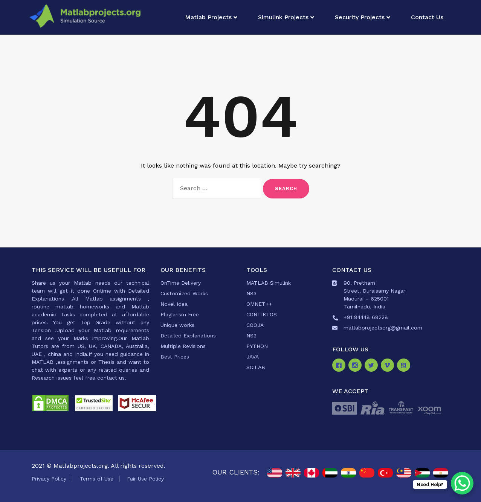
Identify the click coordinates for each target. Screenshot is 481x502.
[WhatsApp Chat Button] (462, 483)
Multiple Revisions (183, 346)
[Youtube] (405, 366)
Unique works (177, 325)
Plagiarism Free (179, 314)
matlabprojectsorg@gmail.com (383, 328)
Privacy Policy (49, 479)
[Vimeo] (389, 366)
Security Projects (360, 17)
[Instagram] (356, 366)
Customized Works (184, 293)
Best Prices (174, 357)
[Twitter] (373, 366)
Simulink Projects (283, 17)
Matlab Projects (208, 17)
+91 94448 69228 (366, 317)
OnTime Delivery (180, 283)
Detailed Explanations (188, 336)
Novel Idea (174, 304)
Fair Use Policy (145, 479)
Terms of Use (96, 479)
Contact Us (427, 17)
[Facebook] (340, 366)
